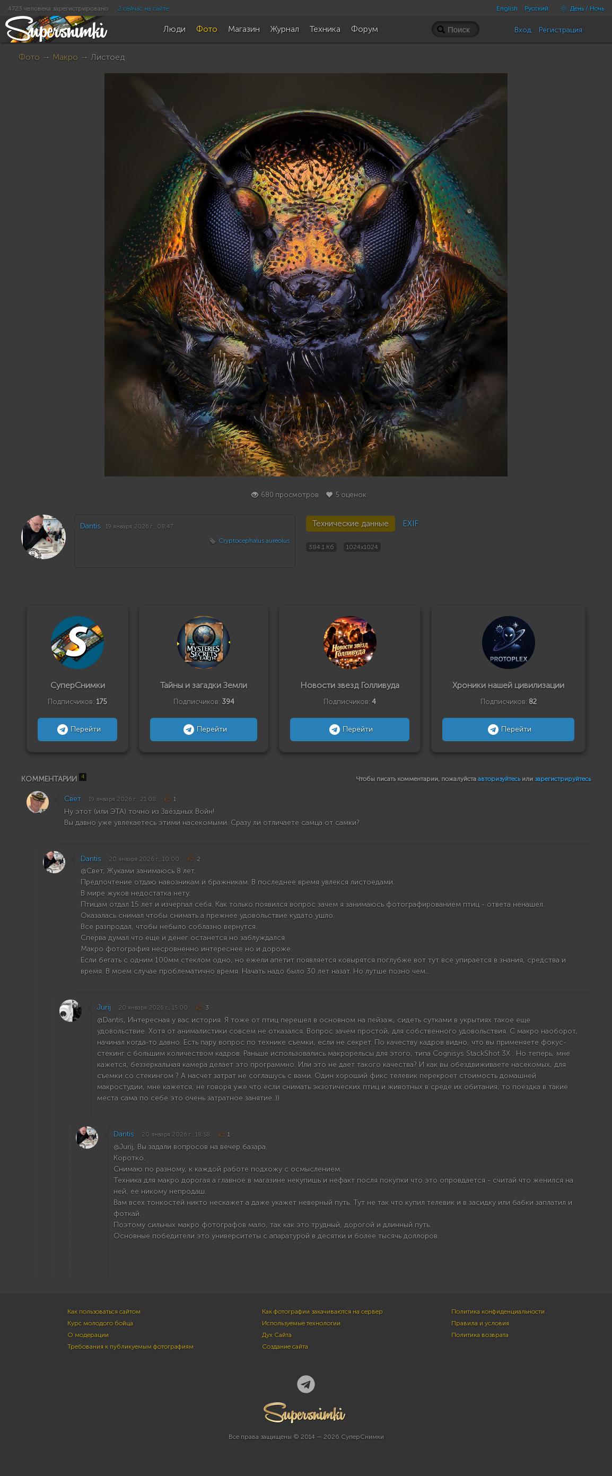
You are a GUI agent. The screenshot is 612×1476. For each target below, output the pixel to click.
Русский (536, 8)
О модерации (88, 1335)
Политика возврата (480, 1335)
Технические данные (350, 523)
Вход (522, 29)
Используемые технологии (301, 1323)
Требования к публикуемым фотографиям (130, 1346)
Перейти (78, 729)
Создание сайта (285, 1346)
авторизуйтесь (499, 779)
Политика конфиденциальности (498, 1311)
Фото (29, 57)
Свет (72, 798)
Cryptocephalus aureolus (254, 540)
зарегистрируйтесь (563, 779)
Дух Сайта (277, 1335)
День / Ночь (579, 8)
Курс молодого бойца (100, 1323)
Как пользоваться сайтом (104, 1311)
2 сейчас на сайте (143, 8)
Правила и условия (480, 1323)
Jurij (104, 1007)
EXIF (410, 523)
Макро (65, 57)
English (507, 8)
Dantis (90, 526)
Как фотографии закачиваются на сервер (322, 1311)
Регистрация (560, 29)
